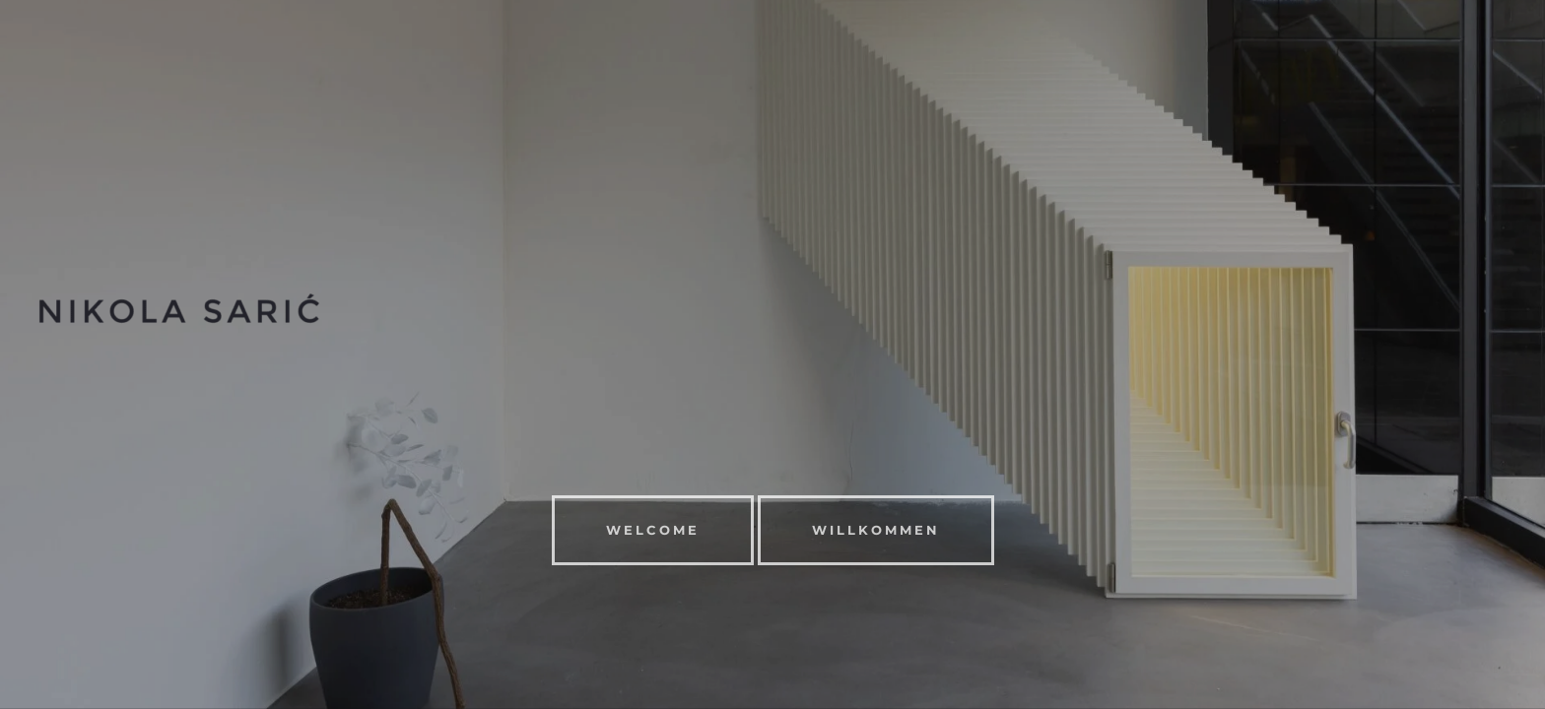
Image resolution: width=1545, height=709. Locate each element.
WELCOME (653, 530)
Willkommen (876, 530)
